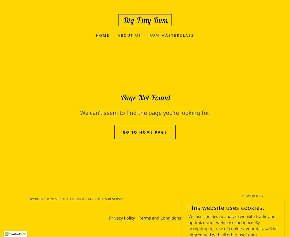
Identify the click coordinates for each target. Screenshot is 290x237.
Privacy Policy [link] (122, 218)
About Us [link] (129, 35)
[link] (145, 21)
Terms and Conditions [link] (160, 218)
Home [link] (103, 35)
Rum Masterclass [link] (171, 35)
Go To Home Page (145, 132)
